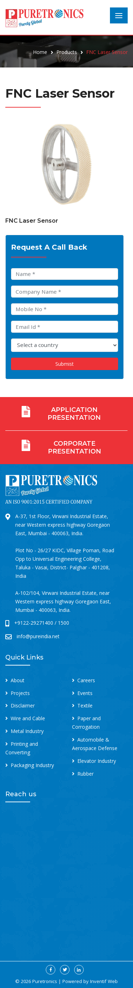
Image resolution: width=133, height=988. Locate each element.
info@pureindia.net (38, 636)
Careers (86, 680)
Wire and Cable (28, 718)
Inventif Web (104, 981)
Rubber (85, 773)
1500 (63, 622)
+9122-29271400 (33, 622)
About (17, 680)
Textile (85, 705)
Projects (20, 693)
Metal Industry (27, 731)
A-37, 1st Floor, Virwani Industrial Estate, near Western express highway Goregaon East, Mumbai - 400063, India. (62, 525)
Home (40, 52)
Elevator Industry (96, 761)
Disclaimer (23, 705)
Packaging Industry (32, 765)
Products (66, 52)
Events (85, 693)
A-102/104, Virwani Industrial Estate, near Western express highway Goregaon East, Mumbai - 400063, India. (63, 601)
